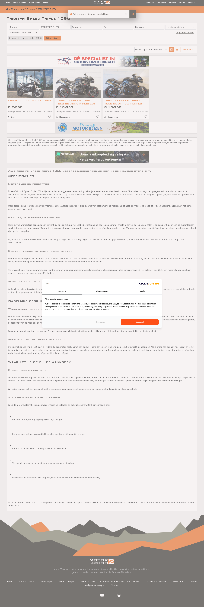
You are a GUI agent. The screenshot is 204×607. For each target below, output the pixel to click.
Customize (100, 322)
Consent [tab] (62, 291)
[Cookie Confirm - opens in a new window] (149, 283)
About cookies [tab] (102, 291)
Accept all (140, 322)
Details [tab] (142, 291)
